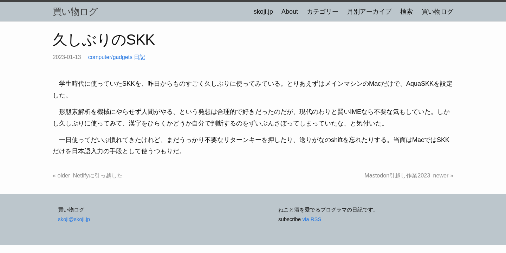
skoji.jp (263, 11)
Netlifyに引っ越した (98, 175)
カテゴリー (322, 11)
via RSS (311, 219)
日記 (139, 57)
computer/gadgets (110, 57)
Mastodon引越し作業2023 (397, 175)
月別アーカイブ (369, 11)
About (289, 11)
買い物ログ (75, 11)
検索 (406, 11)
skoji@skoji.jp (74, 219)
